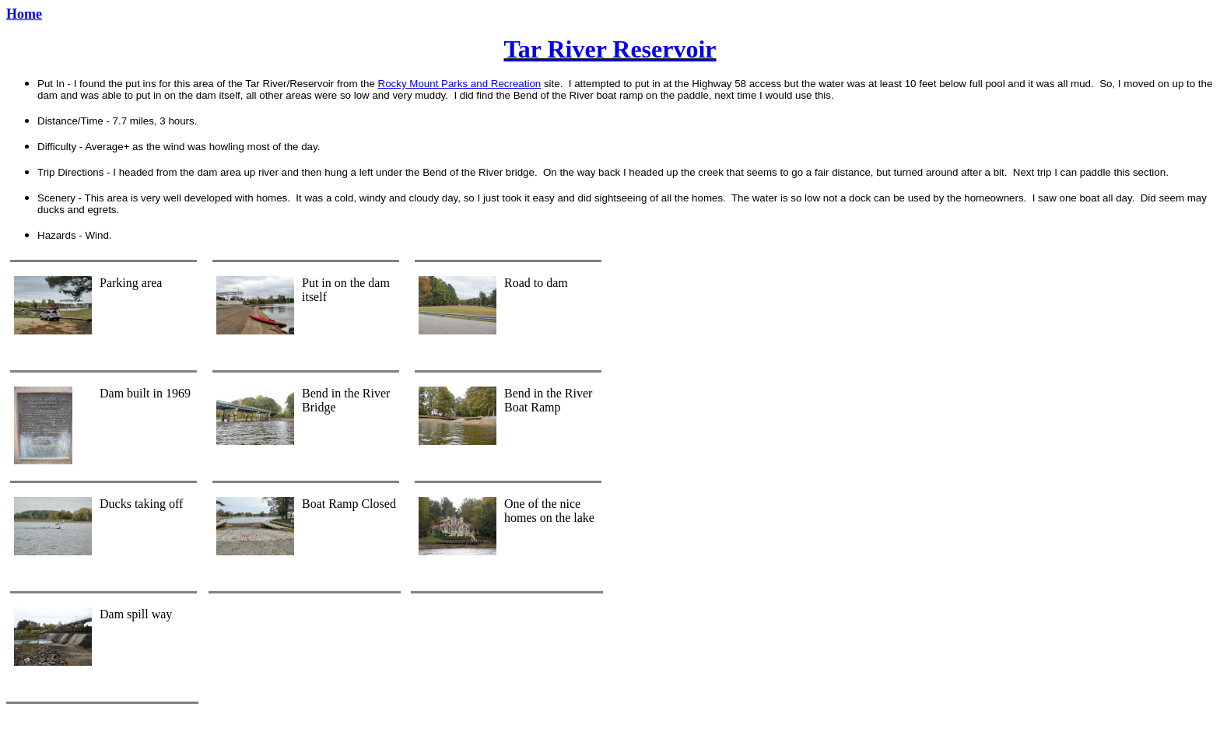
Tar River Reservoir (609, 49)
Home (24, 14)
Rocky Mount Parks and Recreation (460, 83)
